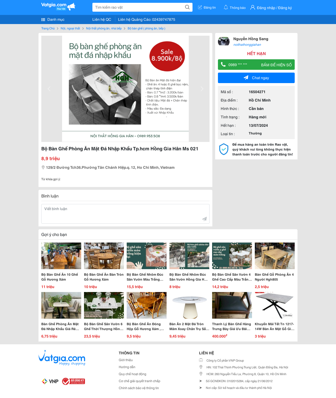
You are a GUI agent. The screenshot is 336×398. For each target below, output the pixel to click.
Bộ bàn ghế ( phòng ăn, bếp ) (146, 28)
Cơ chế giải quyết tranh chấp (139, 380)
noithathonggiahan (247, 44)
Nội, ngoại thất (70, 28)
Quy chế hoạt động (132, 373)
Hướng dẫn (127, 366)
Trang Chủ (48, 28)
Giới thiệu (126, 359)
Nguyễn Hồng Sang (250, 38)
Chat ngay (256, 77)
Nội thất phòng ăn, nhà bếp (104, 28)
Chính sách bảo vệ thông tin (139, 387)
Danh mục (52, 19)
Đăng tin (207, 7)
